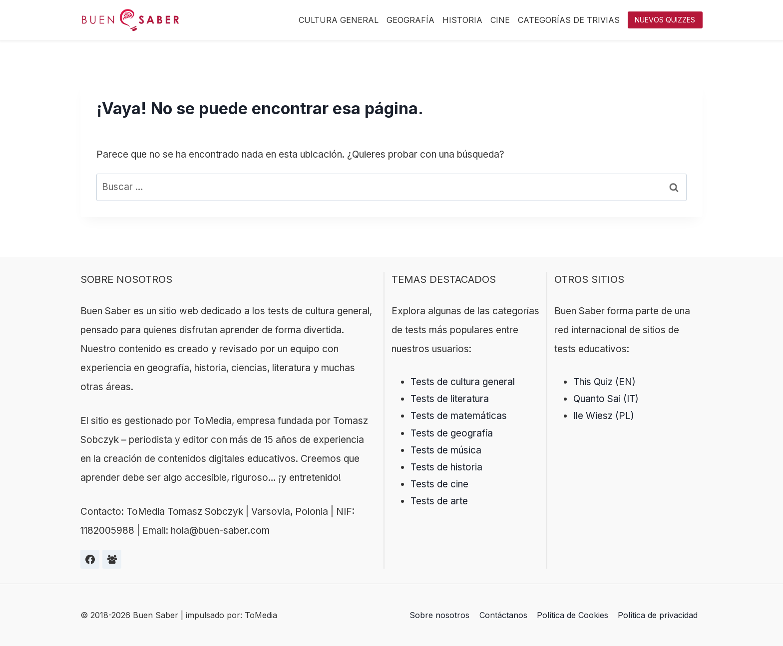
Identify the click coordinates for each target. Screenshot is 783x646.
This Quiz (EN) (604, 382)
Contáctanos (503, 615)
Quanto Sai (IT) (606, 399)
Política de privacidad (658, 615)
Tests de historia (446, 467)
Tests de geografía (451, 433)
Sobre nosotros (439, 615)
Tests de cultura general (462, 382)
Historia (462, 20)
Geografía (410, 20)
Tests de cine (439, 484)
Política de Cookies (572, 615)
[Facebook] (89, 559)
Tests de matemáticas (458, 416)
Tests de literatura (449, 399)
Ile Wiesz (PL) (603, 416)
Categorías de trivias (569, 20)
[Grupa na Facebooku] (111, 559)
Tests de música (445, 450)
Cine (500, 20)
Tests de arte (439, 501)
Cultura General (339, 20)
